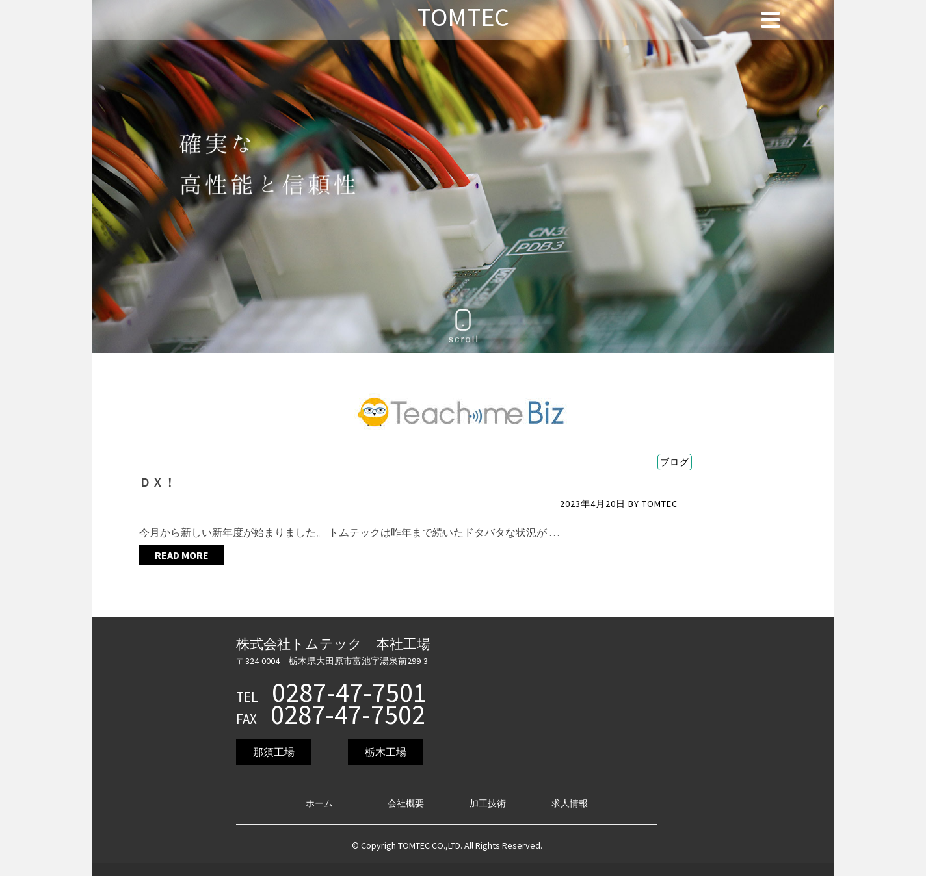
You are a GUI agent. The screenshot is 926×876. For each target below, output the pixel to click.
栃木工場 (385, 751)
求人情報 (569, 803)
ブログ (674, 462)
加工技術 (488, 803)
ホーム (319, 803)
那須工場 (274, 751)
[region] (463, 176)
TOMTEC (660, 503)
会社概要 (406, 803)
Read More (182, 554)
